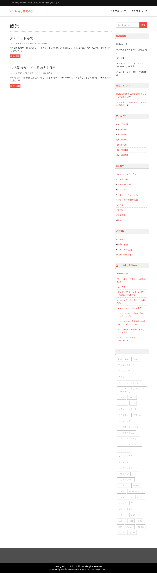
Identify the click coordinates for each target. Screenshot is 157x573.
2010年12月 (122, 155)
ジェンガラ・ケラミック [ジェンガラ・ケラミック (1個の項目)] (129, 444)
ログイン (121, 239)
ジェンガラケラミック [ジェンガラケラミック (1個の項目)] (128, 438)
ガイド (37, 73)
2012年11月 (122, 150)
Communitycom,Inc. (98, 569)
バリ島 (43, 73)
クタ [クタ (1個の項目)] (133, 403)
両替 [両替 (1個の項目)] (131, 521)
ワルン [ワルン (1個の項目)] (121, 521)
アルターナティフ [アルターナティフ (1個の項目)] (126, 365)
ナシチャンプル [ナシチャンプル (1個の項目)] (125, 468)
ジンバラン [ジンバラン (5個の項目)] (123, 450)
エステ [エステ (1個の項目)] (121, 397)
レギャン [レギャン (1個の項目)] (122, 515)
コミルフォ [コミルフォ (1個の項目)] (123, 415)
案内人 (49, 73)
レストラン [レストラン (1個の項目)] (136, 515)
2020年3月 (122, 129)
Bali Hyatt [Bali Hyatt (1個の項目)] (123, 359)
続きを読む (15, 56)
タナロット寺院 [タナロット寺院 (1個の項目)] (125, 456)
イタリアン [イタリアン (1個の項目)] (123, 377)
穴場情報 (121, 215)
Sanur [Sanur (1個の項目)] (135, 359)
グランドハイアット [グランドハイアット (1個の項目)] (127, 409)
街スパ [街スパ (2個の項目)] (132, 532)
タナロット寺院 (21, 38)
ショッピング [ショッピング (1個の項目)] (124, 421)
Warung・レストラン (127, 174)
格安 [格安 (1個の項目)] (120, 526)
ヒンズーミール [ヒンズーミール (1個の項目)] (125, 497)
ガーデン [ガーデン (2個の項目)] (122, 403)
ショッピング (123, 189)
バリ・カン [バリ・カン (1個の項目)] (123, 485)
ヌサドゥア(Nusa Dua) (127, 200)
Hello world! (121, 44)
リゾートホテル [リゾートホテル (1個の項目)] (125, 509)
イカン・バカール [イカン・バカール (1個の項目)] (126, 371)
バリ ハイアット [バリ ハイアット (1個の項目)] (125, 479)
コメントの (124, 249)
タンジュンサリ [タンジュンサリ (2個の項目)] (125, 462)
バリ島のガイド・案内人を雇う (33, 68)
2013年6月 (122, 145)
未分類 (120, 210)
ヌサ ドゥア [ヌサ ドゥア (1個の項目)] (123, 474)
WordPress (66, 569)
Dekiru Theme (79, 569)
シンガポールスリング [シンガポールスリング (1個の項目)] (128, 427)
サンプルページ (118, 11)
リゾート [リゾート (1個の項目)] (135, 503)
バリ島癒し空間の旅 (127, 265)
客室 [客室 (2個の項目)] (140, 521)
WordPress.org (124, 255)
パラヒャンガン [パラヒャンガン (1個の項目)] (136, 491)
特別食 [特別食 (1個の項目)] (121, 532)
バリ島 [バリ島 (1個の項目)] (136, 485)
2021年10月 (122, 124)
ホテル (120, 205)
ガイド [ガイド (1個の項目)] (132, 397)
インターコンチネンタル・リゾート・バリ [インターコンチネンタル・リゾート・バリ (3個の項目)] (131, 390)
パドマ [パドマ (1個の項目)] (121, 491)
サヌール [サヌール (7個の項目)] (137, 415)
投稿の (122, 244)
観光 (31, 43)
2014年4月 (122, 134)
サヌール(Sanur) (124, 184)
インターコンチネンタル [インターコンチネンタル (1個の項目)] (129, 383)
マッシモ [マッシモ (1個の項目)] (122, 503)
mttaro (12, 43)
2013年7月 (122, 140)
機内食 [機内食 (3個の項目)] (141, 526)
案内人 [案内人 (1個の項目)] (130, 526)
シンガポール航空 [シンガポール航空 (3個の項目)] (126, 432)
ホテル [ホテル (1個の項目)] (140, 497)
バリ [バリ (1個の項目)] (136, 474)
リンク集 (120, 58)
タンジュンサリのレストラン (130, 308)
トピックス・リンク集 (127, 194)
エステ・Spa (123, 179)
